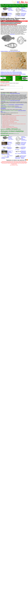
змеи (19, 129)
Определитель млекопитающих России (7, 161)
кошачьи (4, 134)
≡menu (2, 4)
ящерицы (19, 131)
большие (4, 132)
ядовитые (3, 129)
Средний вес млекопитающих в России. (8, 126)
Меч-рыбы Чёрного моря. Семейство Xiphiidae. (5, 79)
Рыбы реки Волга (4, 163)
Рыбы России (18, 4)
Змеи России (24, 4)
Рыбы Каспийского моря (14, 5)
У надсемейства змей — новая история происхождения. (10, 120)
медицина (5, 136)
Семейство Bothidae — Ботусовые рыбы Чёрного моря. (10, 51)
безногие (11, 133)
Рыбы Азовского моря (16, 163)
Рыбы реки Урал (10, 163)
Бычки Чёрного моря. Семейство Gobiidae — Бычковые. (6, 157)
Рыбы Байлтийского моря (9, 162)
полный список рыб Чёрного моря (13, 75)
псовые (12, 131)
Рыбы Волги (21, 5)
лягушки (14, 129)
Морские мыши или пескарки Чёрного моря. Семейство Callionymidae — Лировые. (20, 157)
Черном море (12, 34)
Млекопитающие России (10, 4)
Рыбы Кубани (22, 163)
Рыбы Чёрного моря (4, 5)
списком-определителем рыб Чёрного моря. (11, 24)
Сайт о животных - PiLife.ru (14, 165)
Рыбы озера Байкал (24, 162)
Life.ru (23, 2)
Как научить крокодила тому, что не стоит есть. (9, 117)
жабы (8, 129)
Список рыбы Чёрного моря (15, 93)
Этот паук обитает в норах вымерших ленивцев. (9, 119)
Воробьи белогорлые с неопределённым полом (9, 118)
